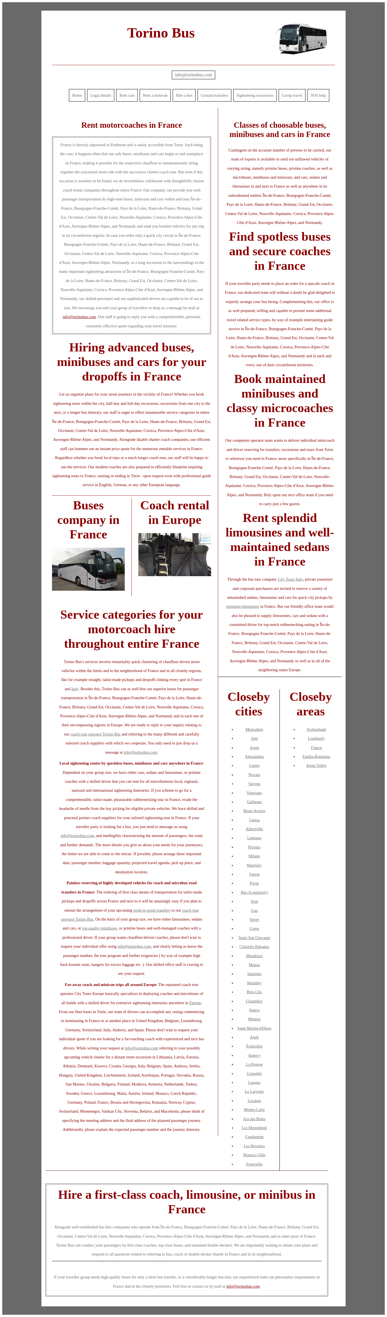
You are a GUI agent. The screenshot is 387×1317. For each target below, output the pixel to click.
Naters (254, 1010)
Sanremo (254, 973)
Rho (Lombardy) (254, 892)
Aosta (254, 747)
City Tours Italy (290, 579)
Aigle (254, 1037)
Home (77, 95)
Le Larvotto (254, 1091)
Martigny (254, 865)
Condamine (254, 1136)
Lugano (254, 1082)
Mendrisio (254, 956)
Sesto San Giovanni (254, 937)
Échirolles (254, 1046)
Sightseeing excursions (255, 95)
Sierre (254, 919)
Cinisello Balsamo (254, 946)
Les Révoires (254, 1146)
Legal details (100, 95)
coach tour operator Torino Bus (95, 734)
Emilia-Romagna (316, 756)
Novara (254, 774)
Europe (195, 1003)
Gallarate (254, 802)
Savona (254, 783)
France (316, 747)
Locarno (254, 1100)
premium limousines (242, 606)
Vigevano (254, 793)
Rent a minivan (155, 95)
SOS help (318, 95)
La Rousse (254, 1064)
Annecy (254, 1055)
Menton (254, 1019)
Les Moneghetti (254, 1128)
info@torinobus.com (193, 74)
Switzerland (316, 729)
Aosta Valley (316, 765)
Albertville (254, 829)
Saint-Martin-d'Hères (254, 1028)
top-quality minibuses (99, 928)
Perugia (254, 847)
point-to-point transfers (152, 910)
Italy (74, 689)
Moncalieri (254, 729)
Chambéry (254, 1001)
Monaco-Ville (254, 1155)
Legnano (254, 838)
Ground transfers (214, 95)
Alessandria (254, 756)
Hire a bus (184, 95)
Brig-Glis (254, 992)
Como (254, 928)
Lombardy (316, 738)
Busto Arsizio (254, 810)
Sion (254, 901)
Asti (254, 738)
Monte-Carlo (254, 1109)
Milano (254, 856)
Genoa (254, 820)
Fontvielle (254, 1164)
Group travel (292, 95)
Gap (254, 910)
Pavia (254, 883)
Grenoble (254, 1073)
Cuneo (254, 765)
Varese (254, 874)
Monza (254, 965)
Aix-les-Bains (254, 1119)
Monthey (254, 983)
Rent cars (126, 95)
